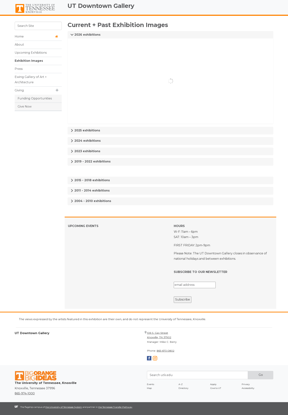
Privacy (246, 384)
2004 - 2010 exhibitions (91, 201)
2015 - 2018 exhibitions (90, 180)
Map (149, 388)
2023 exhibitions (85, 151)
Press (19, 69)
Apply (213, 384)
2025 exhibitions (85, 130)
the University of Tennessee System (63, 407)
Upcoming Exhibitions (31, 52)
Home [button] (36, 36)
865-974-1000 (25, 393)
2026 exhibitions (85, 34)
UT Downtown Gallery (101, 5)
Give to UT (215, 388)
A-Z (181, 384)
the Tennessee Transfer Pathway (115, 407)
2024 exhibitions (86, 140)
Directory (183, 388)
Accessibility (248, 388)
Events (150, 384)
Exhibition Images (29, 60)
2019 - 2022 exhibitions (91, 161)
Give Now (25, 106)
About (19, 44)
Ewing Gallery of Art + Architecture (31, 79)
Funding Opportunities (35, 98)
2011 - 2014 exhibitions (90, 190)
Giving (19, 90)
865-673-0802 (165, 350)
